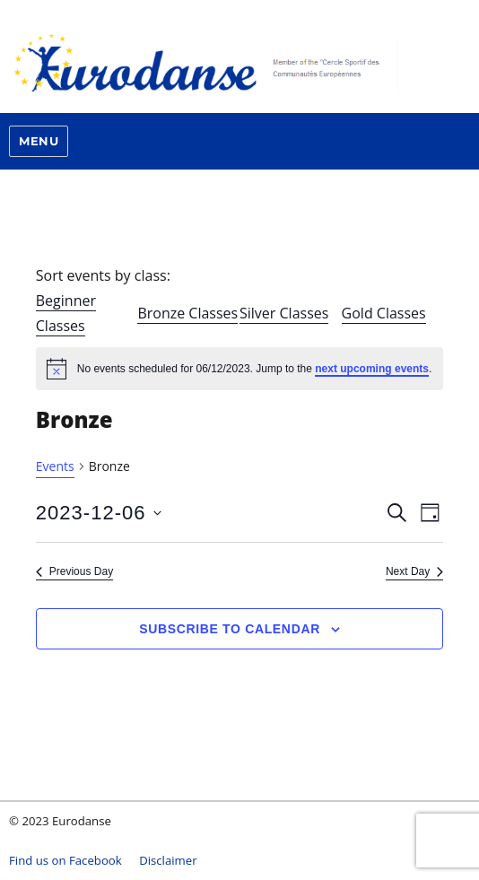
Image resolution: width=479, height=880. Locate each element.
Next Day (414, 571)
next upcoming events (372, 368)
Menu (38, 141)
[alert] (239, 368)
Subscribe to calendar (229, 629)
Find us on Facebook (65, 860)
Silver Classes (284, 313)
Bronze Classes (187, 313)
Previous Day (74, 571)
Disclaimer (168, 860)
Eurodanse (239, 63)
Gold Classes (384, 313)
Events (55, 466)
